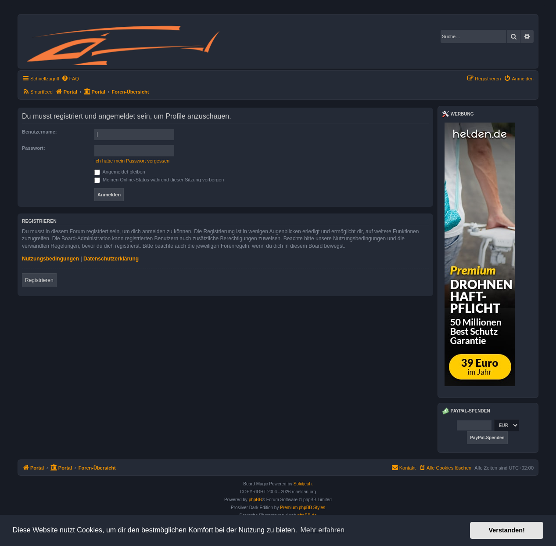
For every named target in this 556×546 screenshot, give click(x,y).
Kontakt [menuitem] (403, 467)
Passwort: (33, 148)
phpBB (255, 499)
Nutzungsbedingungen (50, 259)
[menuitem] (70, 78)
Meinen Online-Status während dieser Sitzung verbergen (159, 179)
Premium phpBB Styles (302, 507)
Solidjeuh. (303, 483)
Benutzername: (39, 131)
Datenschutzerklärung (111, 259)
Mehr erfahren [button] (322, 530)
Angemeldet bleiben (119, 171)
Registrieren (39, 280)
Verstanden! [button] (507, 530)
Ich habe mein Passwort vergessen (131, 160)
